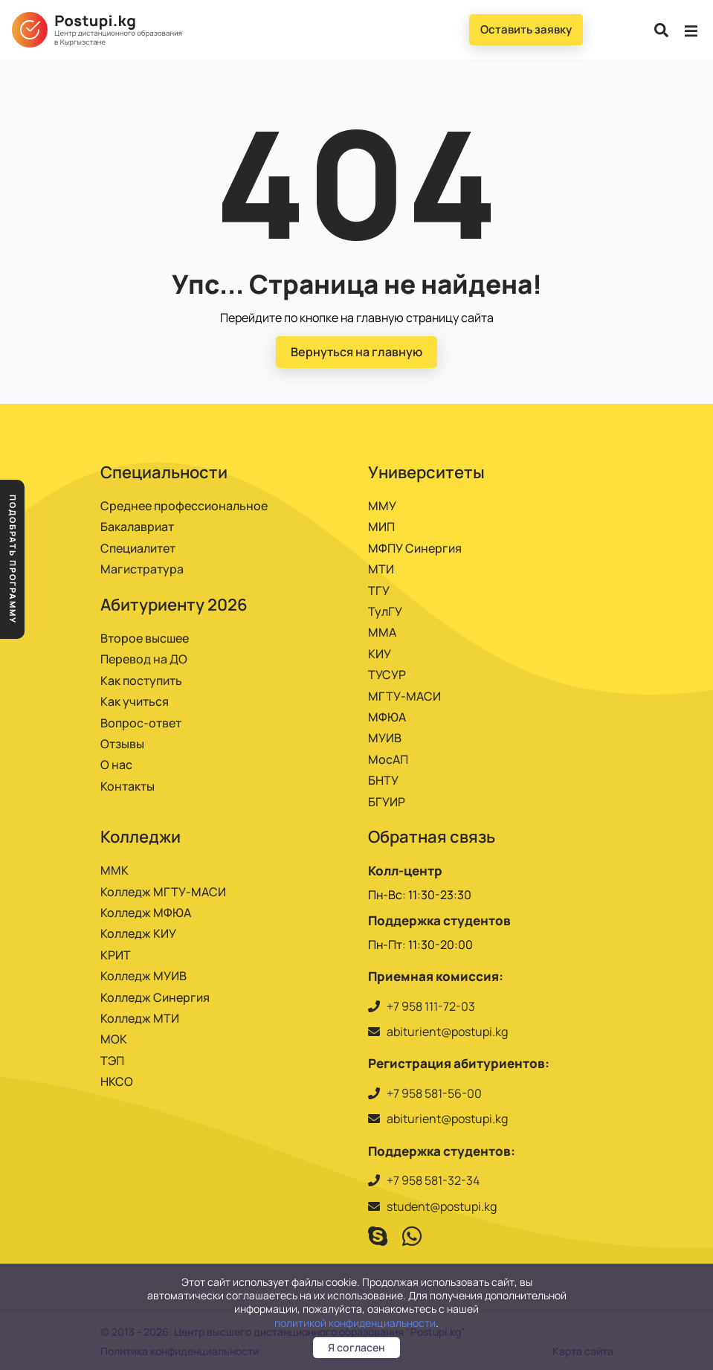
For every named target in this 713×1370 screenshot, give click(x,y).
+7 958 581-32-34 (433, 1180)
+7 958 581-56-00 (434, 1093)
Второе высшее (144, 638)
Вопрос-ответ (140, 723)
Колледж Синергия (155, 997)
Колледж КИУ (138, 933)
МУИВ (384, 738)
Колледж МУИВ (143, 976)
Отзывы (122, 743)
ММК (114, 870)
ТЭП (112, 1060)
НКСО (116, 1081)
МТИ (381, 569)
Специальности (164, 472)
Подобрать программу (13, 559)
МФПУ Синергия (415, 548)
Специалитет (137, 548)
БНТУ (383, 780)
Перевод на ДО (143, 659)
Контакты (127, 786)
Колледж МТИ (139, 1018)
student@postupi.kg (442, 1206)
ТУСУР (387, 674)
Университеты (426, 472)
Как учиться (134, 701)
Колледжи (140, 837)
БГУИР (386, 801)
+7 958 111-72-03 (431, 1006)
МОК (113, 1039)
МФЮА (387, 717)
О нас (116, 764)
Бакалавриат (137, 526)
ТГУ (379, 590)
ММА (382, 632)
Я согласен (356, 1347)
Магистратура (142, 569)
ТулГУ (385, 611)
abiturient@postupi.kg (447, 1031)
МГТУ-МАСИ (404, 696)
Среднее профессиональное (184, 505)
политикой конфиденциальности (355, 1323)
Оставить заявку (526, 29)
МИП (381, 526)
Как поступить (141, 680)
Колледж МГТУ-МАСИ (163, 891)
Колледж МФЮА (145, 912)
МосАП (388, 759)
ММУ (382, 505)
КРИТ (115, 955)
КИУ (379, 653)
